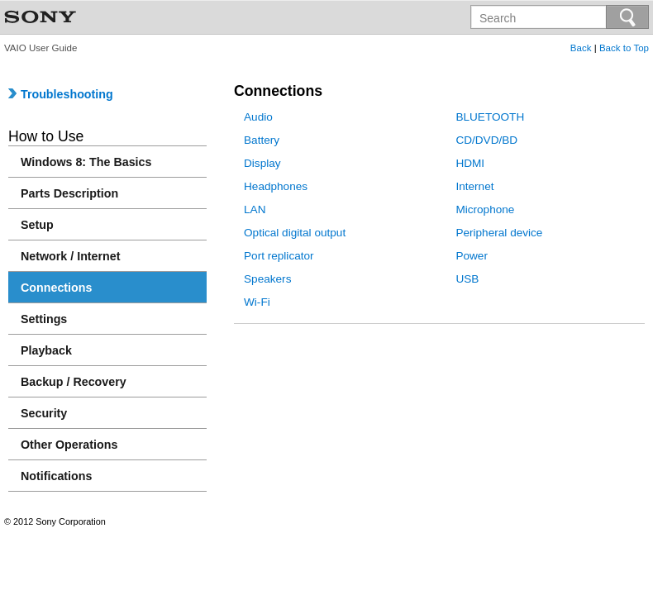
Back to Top (624, 48)
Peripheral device (498, 232)
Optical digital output (295, 232)
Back (581, 48)
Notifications (56, 476)
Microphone (484, 209)
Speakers (267, 279)
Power (471, 256)
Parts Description (69, 193)
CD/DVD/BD (486, 140)
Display (262, 163)
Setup (37, 224)
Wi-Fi (257, 302)
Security (44, 413)
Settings (44, 319)
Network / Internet (71, 256)
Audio (258, 117)
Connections (56, 287)
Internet (474, 186)
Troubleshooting (60, 94)
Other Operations (69, 444)
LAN (254, 209)
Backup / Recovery (73, 381)
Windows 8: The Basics (86, 162)
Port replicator (279, 256)
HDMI (469, 163)
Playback (46, 350)
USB (467, 279)
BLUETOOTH (489, 117)
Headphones (275, 186)
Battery (261, 140)
